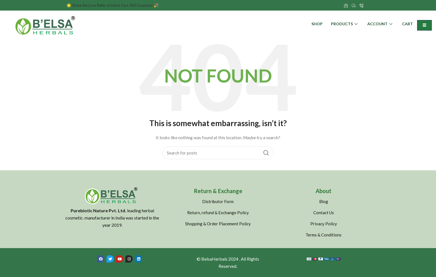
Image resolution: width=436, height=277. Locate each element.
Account (380, 24)
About (323, 191)
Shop (317, 24)
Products (345, 24)
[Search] (218, 152)
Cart (407, 24)
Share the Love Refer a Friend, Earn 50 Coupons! (115, 5)
